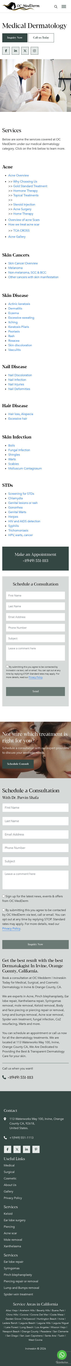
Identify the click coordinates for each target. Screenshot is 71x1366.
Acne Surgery (22, 209)
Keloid (8, 1214)
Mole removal (13, 1240)
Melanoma (15, 268)
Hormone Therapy (25, 191)
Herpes (13, 517)
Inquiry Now (15, 38)
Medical (9, 1165)
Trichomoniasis (18, 530)
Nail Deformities (19, 389)
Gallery (8, 1191)
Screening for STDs (21, 494)
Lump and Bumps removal (21, 1288)
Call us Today (41, 38)
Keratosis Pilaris (18, 327)
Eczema (13, 313)
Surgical (9, 1172)
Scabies (13, 464)
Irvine (61, 1319)
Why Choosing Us (25, 181)
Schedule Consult (18, 764)
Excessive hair (17, 419)
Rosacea (13, 341)
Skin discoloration (20, 345)
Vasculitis (14, 350)
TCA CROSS (21, 230)
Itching (13, 322)
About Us (10, 1185)
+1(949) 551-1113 (35, 561)
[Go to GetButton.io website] (62, 1362)
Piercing (9, 1227)
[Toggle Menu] (64, 6)
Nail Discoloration (20, 375)
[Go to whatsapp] (62, 1355)
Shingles (14, 455)
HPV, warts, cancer (20, 535)
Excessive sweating (21, 318)
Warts (12, 459)
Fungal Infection (19, 450)
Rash (11, 336)
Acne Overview (18, 175)
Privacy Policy (35, 677)
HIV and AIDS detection (24, 521)
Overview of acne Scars (24, 220)
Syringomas (12, 1268)
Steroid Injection (24, 204)
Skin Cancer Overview (23, 263)
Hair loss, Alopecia (20, 414)
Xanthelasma (12, 1246)
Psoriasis (14, 331)
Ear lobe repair (13, 1262)
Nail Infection (17, 380)
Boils (11, 445)
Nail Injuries (16, 384)
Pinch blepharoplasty (18, 1275)
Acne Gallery (17, 237)
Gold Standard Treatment (30, 186)
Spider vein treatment (18, 1294)
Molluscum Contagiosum (25, 468)
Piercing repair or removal (21, 1281)
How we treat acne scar (23, 224)
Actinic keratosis (19, 304)
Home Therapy (23, 214)
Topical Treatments (25, 195)
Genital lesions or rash (23, 503)
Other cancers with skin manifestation (33, 277)
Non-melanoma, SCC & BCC (27, 272)
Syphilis (13, 526)
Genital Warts (17, 512)
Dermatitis (15, 308)
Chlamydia (15, 498)
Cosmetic (10, 1178)
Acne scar (10, 1233)
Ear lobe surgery (15, 1220)
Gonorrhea (15, 507)
